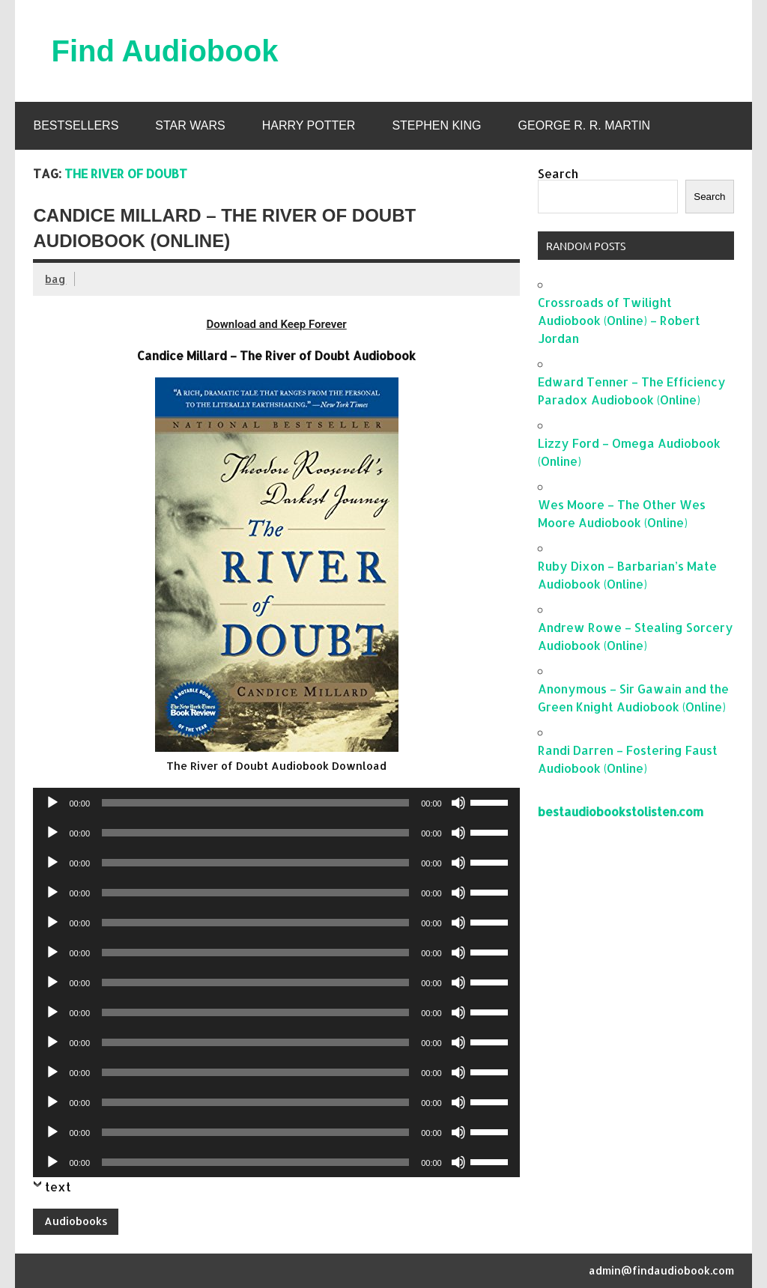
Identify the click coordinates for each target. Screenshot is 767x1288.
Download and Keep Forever (276, 324)
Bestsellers (75, 125)
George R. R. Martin (584, 125)
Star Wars (190, 125)
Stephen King (436, 125)
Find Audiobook (164, 50)
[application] (276, 803)
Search (558, 173)
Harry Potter (309, 125)
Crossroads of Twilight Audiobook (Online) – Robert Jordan (619, 320)
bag (55, 279)
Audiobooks (76, 1221)
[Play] (52, 802)
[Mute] (458, 802)
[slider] (255, 802)
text (58, 1186)
